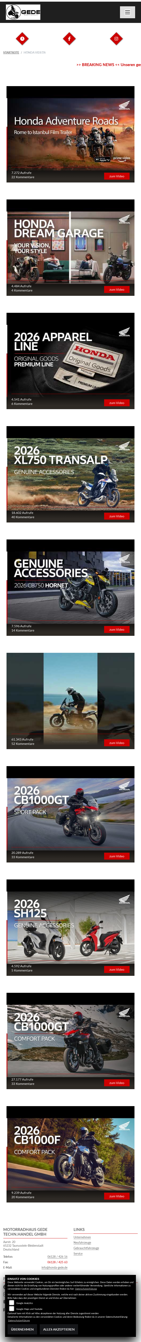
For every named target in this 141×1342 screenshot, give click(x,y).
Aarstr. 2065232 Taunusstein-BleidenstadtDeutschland (23, 1245)
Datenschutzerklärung (86, 1288)
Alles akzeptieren (59, 1329)
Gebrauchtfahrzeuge (86, 1248)
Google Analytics (24, 1303)
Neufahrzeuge (82, 1242)
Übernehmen (22, 1329)
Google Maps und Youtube (29, 1309)
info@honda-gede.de (54, 1267)
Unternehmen (82, 1237)
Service (78, 1253)
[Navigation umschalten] (127, 12)
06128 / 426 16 (57, 1256)
